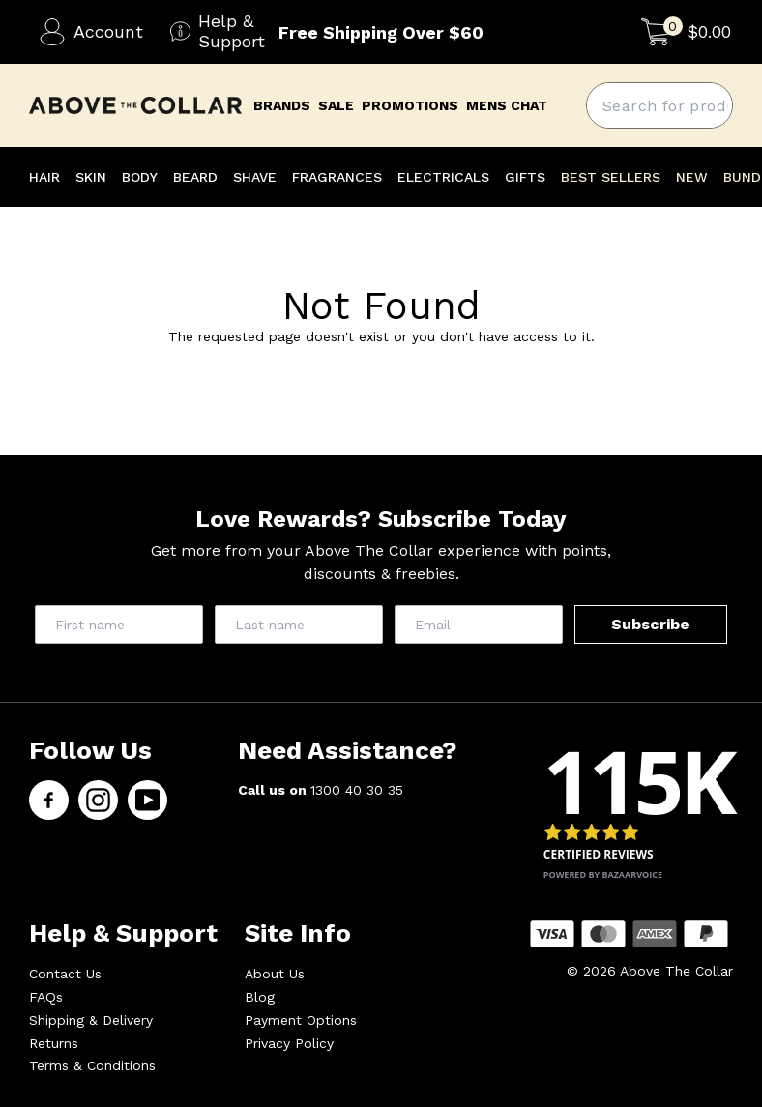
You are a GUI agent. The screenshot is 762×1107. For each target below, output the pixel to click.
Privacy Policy (289, 1043)
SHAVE (255, 177)
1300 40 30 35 (356, 790)
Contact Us (65, 973)
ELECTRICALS (443, 177)
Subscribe (650, 624)
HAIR (44, 177)
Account (91, 31)
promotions (410, 105)
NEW (692, 177)
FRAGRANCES (337, 177)
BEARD (195, 177)
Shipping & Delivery (91, 1020)
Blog (260, 997)
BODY (140, 177)
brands (281, 105)
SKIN (90, 177)
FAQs (46, 997)
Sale (336, 105)
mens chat (506, 105)
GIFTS (525, 177)
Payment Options (301, 1020)
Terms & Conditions (92, 1065)
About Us (275, 973)
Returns (53, 1043)
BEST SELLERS (610, 177)
